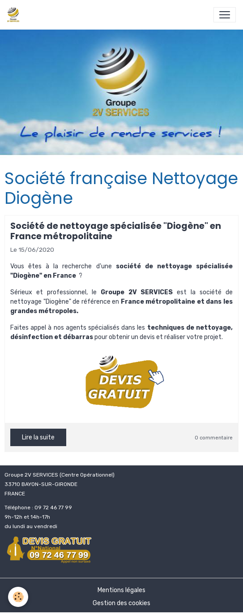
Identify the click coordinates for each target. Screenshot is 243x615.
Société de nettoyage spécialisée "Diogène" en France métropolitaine (115, 231)
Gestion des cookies (121, 603)
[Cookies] (18, 597)
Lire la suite (38, 437)
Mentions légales (121, 590)
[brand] (15, 14)
